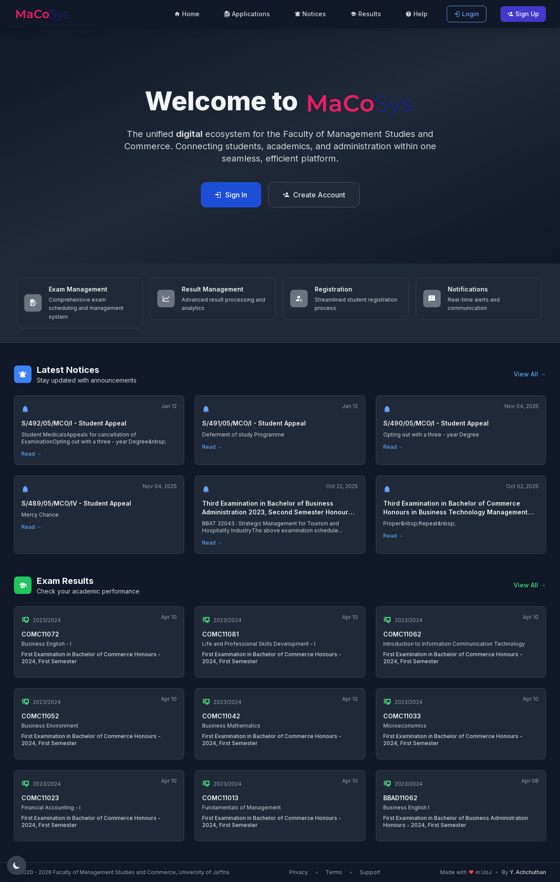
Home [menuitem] (187, 14)
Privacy (298, 872)
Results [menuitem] (365, 14)
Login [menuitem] (466, 14)
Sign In (231, 195)
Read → (31, 457)
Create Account (314, 195)
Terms (334, 872)
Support (370, 872)
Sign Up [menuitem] (523, 14)
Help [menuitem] (416, 14)
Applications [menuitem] (247, 14)
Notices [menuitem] (310, 14)
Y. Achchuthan (528, 872)
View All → (530, 374)
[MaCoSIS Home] (42, 13)
